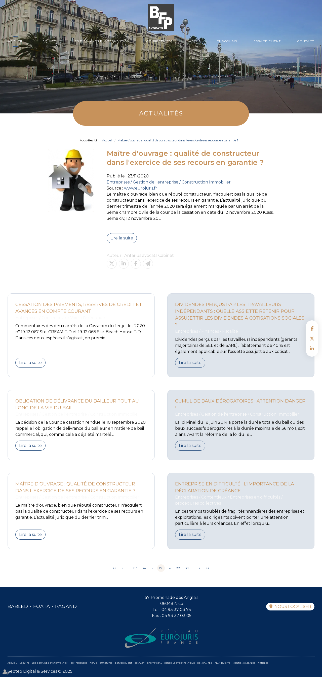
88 (178, 568)
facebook (312, 328)
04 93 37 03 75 (176, 609)
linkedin (312, 349)
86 (161, 568)
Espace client (267, 41)
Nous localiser (292, 606)
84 (144, 568)
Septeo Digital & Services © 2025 (40, 671)
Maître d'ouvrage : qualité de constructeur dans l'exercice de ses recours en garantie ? (177, 140)
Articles (263, 663)
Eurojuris (227, 41)
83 (135, 568)
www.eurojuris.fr (140, 188)
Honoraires (204, 663)
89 (187, 568)
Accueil (15, 41)
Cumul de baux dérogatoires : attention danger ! (240, 404)
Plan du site (222, 663)
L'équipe (47, 41)
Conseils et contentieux (179, 663)
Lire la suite (121, 238)
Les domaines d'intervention (101, 41)
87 (170, 568)
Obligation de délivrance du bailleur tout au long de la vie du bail (77, 404)
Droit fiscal (154, 663)
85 (152, 568)
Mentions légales (244, 663)
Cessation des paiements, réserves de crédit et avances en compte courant (78, 308)
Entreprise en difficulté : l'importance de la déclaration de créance (234, 487)
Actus (194, 41)
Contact (305, 41)
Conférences (159, 41)
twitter (312, 338)
